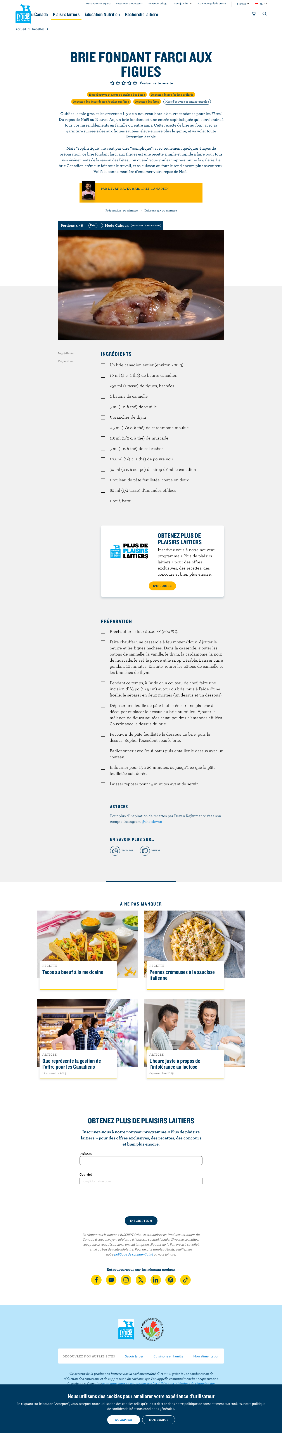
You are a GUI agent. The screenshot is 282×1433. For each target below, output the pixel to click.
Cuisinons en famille (168, 1356)
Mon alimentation (206, 1356)
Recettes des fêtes (147, 101)
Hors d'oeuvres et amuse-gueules (187, 101)
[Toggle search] (264, 15)
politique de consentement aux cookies (213, 1403)
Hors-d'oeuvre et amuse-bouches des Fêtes (117, 94)
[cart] (253, 15)
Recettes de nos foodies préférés (172, 94)
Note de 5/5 (135, 83)
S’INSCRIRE (162, 586)
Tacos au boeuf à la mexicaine (72, 972)
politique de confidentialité (133, 1254)
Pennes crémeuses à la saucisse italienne (182, 975)
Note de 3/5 (123, 83)
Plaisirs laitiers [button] (98, 14)
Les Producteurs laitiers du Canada (23, 13)
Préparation (66, 361)
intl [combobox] (261, 3)
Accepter (123, 1419)
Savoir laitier (134, 1356)
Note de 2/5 (118, 83)
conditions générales (158, 1408)
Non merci (158, 1419)
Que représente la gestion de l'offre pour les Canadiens (71, 1064)
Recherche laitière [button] (186, 14)
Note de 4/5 (129, 83)
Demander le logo (157, 3)
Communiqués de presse (212, 3)
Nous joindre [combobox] (181, 3)
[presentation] (141, 1200)
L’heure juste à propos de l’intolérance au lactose (174, 1064)
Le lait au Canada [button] (58, 14)
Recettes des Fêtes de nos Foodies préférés (101, 101)
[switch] (124, 225)
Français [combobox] (241, 3)
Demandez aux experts (98, 3)
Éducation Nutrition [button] (140, 14)
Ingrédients (66, 353)
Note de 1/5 (112, 83)
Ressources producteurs (129, 3)
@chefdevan (152, 821)
